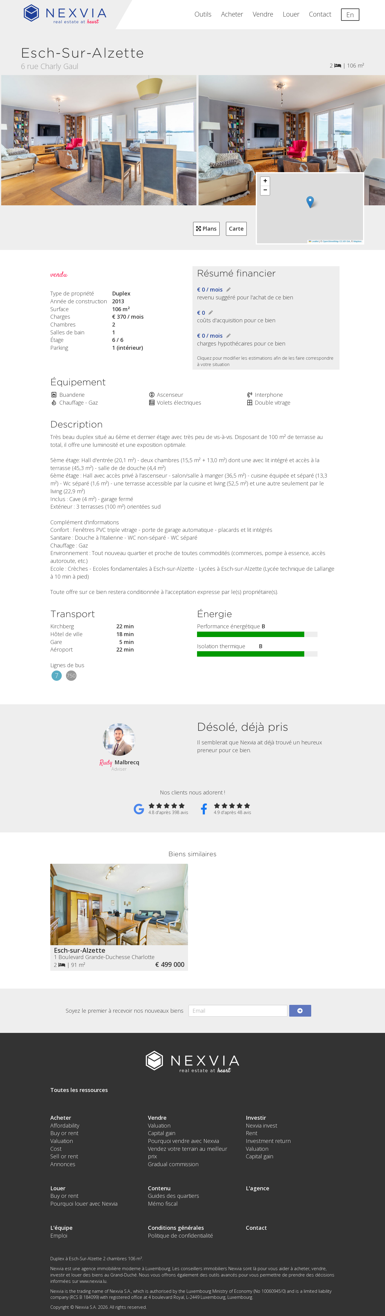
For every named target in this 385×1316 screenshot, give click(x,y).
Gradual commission (173, 1164)
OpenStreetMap (331, 241)
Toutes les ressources (79, 1090)
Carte (236, 228)
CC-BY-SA (344, 241)
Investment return (268, 1140)
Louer (291, 14)
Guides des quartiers (173, 1195)
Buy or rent (64, 1133)
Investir (256, 1117)
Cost (55, 1148)
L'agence (257, 1188)
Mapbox (357, 241)
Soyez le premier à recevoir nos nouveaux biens (124, 1010)
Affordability (64, 1125)
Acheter (232, 14)
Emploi (58, 1235)
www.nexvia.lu (93, 1281)
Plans (206, 228)
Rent (251, 1133)
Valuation (61, 1140)
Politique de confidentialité (180, 1235)
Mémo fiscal (163, 1203)
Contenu (159, 1188)
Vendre (263, 14)
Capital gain (161, 1133)
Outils (203, 14)
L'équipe (61, 1227)
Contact (320, 14)
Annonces (62, 1164)
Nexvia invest (261, 1125)
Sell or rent (64, 1156)
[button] (310, 202)
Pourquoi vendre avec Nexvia (183, 1140)
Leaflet (313, 241)
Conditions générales (176, 1227)
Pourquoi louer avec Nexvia (83, 1203)
